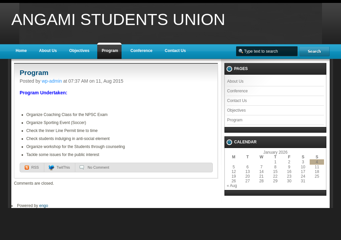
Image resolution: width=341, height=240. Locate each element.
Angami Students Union (118, 19)
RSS (35, 167)
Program (110, 50)
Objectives (79, 50)
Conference (142, 50)
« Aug (232, 185)
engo (43, 205)
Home (21, 50)
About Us (48, 50)
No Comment (98, 167)
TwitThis (63, 167)
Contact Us (175, 50)
